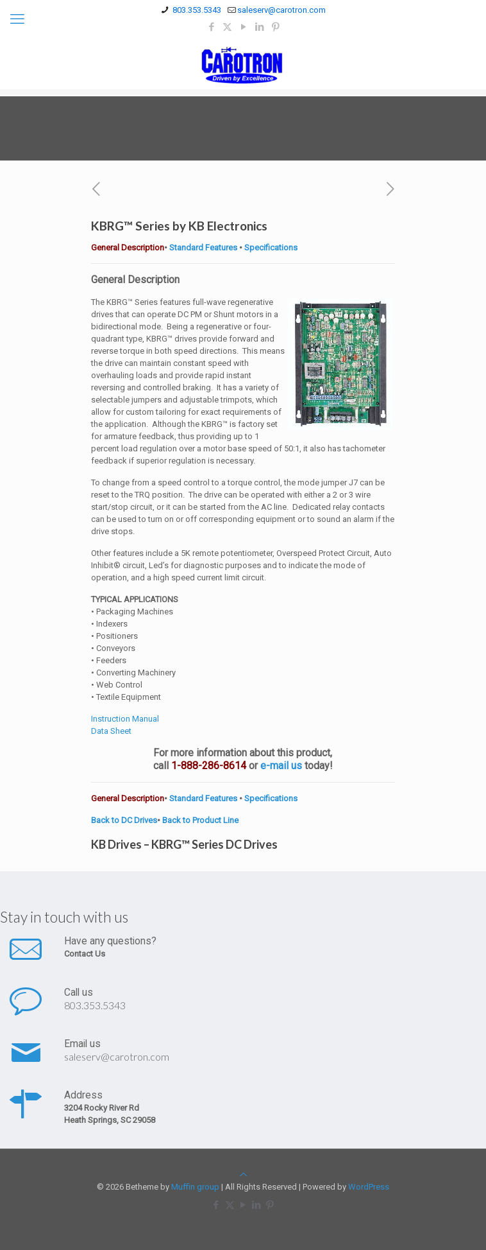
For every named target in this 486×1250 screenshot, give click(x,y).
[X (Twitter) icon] (227, 27)
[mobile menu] (17, 19)
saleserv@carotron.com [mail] (281, 10)
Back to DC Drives (124, 820)
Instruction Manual (125, 719)
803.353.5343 (95, 1005)
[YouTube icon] (243, 27)
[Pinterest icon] (275, 27)
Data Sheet (111, 731)
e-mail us (281, 766)
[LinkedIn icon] (259, 27)
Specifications (270, 247)
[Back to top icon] (243, 1174)
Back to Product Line (200, 820)
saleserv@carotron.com (116, 1056)
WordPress (368, 1187)
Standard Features (202, 247)
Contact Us (84, 954)
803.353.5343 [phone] (196, 10)
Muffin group (195, 1187)
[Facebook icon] (211, 27)
